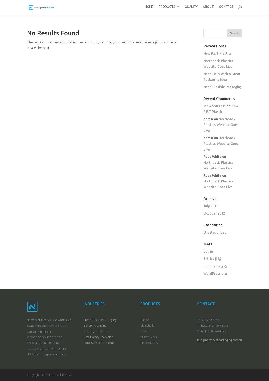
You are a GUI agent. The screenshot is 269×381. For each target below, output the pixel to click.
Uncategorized (215, 232)
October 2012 (214, 213)
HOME (148, 8)
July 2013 (210, 206)
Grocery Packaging (96, 331)
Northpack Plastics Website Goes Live (221, 124)
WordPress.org (215, 273)
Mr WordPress (214, 106)
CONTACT (226, 8)
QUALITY (190, 8)
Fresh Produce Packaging (100, 320)
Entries (212, 259)
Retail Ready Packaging (98, 337)
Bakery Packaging (95, 325)
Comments (215, 266)
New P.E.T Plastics (217, 53)
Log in (208, 251)
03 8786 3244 (210, 320)
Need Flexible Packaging (222, 87)
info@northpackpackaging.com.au (219, 340)
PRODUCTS (166, 8)
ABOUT (208, 8)
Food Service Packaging (99, 342)
